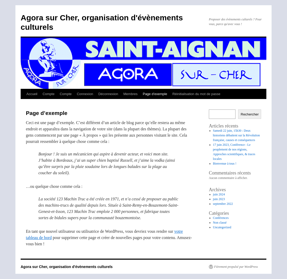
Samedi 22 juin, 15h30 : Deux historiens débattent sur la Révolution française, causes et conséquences (236, 135)
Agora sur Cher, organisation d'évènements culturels (67, 267)
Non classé (220, 222)
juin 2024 (219, 194)
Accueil (31, 94)
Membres (130, 94)
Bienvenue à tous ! (225, 163)
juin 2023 (219, 199)
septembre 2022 (223, 204)
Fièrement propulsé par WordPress (236, 267)
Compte (49, 94)
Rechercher (250, 114)
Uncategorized (222, 227)
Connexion (85, 94)
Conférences (221, 218)
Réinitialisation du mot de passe (196, 94)
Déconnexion (108, 94)
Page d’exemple (155, 94)
